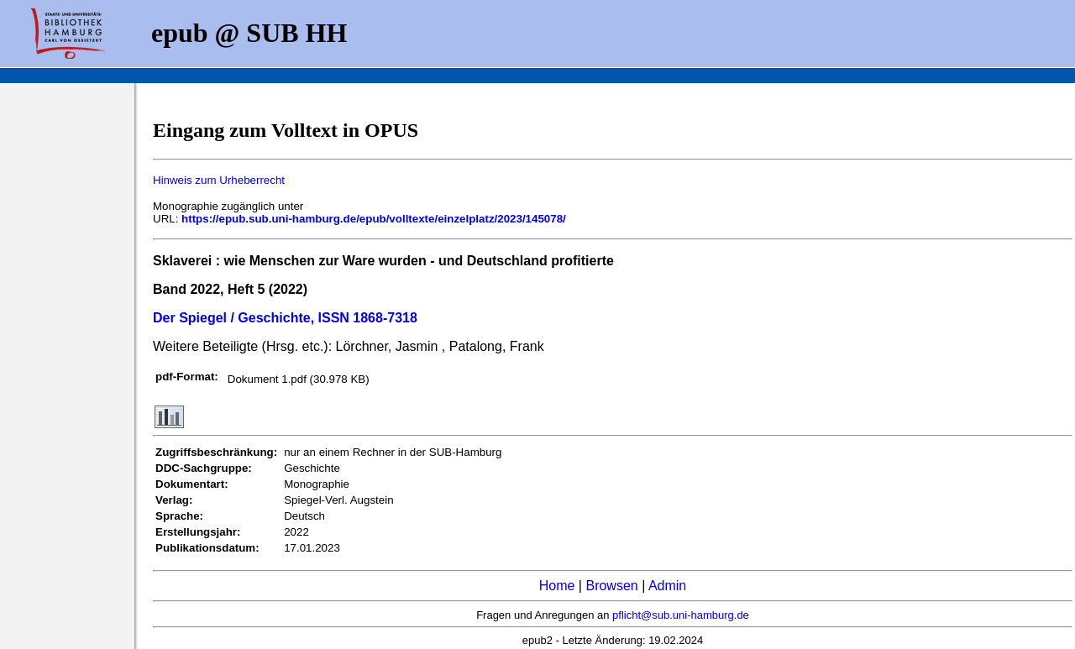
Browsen (611, 585)
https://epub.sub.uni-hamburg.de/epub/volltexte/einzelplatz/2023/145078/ (373, 218)
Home (557, 585)
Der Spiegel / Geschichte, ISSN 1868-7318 (285, 318)
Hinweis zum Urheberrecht (219, 180)
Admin (667, 585)
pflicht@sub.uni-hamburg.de (680, 615)
